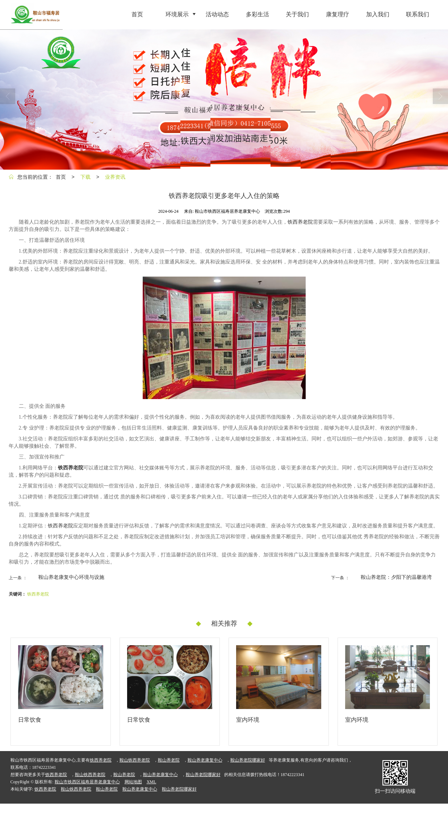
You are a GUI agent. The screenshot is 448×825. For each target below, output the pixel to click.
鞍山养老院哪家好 (247, 760)
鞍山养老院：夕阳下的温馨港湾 (396, 577)
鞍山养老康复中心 (205, 760)
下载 (85, 177)
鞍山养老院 (169, 760)
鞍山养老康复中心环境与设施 (71, 577)
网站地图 (133, 781)
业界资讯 (115, 177)
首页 (61, 177)
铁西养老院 (300, 222)
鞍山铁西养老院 (135, 760)
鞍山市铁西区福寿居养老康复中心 (87, 781)
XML (151, 781)
